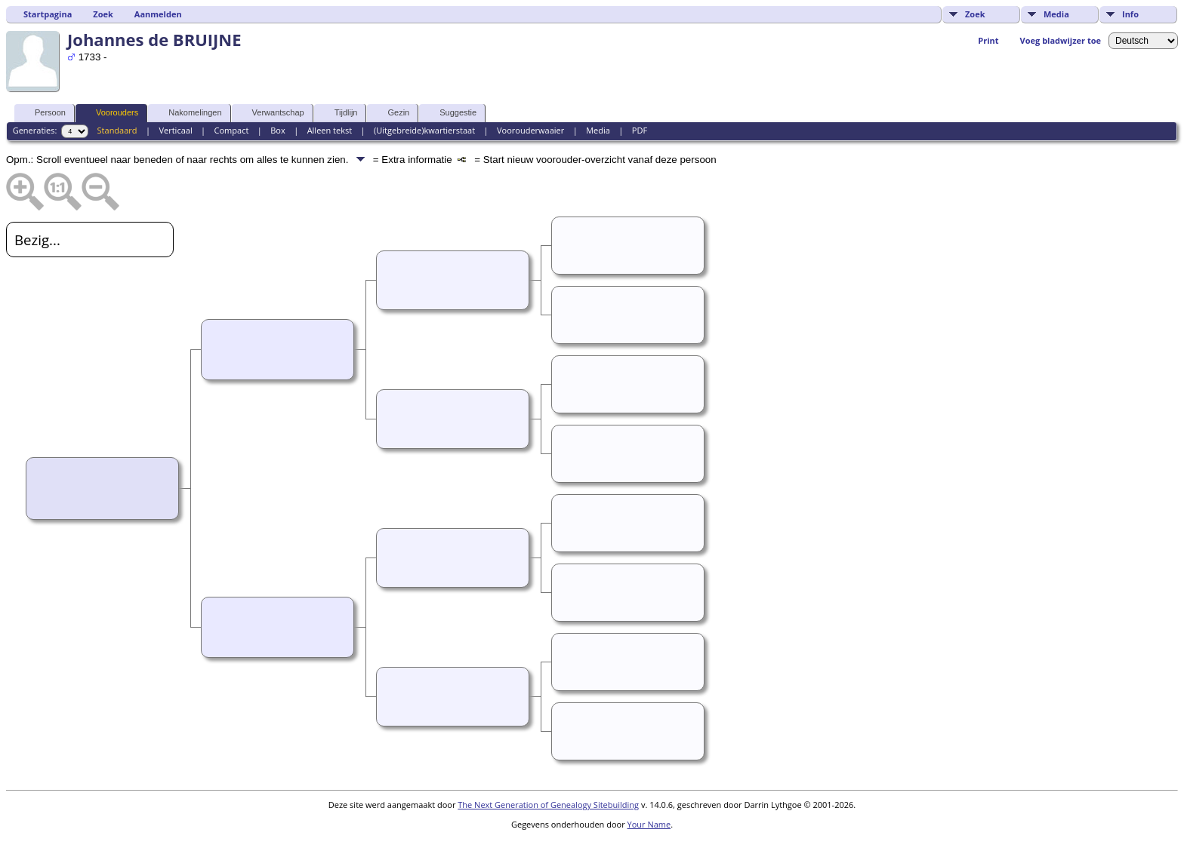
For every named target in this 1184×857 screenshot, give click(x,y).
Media (1056, 14)
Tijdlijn (339, 112)
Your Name (649, 824)
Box (277, 130)
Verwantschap (271, 112)
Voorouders (110, 112)
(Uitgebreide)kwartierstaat (424, 130)
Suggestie (451, 112)
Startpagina (47, 14)
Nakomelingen (188, 112)
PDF (639, 130)
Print (988, 40)
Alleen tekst (330, 130)
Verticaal (175, 130)
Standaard (117, 130)
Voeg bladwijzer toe (1060, 40)
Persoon (43, 112)
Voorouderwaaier (530, 130)
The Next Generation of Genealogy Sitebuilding (548, 804)
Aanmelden (158, 14)
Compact (231, 130)
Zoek (975, 14)
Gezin (391, 112)
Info (1130, 14)
